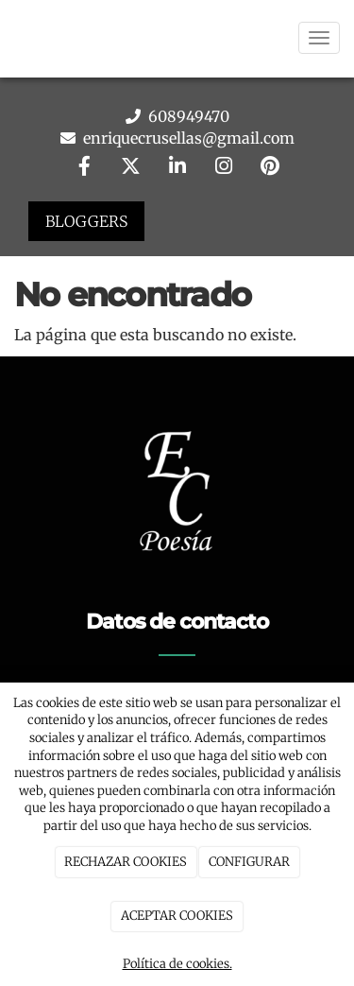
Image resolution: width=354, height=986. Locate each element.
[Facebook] (84, 167)
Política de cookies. (177, 964)
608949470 (186, 116)
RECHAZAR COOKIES (125, 862)
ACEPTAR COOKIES (177, 916)
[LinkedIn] (177, 167)
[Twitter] (130, 167)
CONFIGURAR (249, 862)
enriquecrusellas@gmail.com (187, 138)
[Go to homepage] (9, 38)
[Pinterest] (270, 167)
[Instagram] (224, 167)
